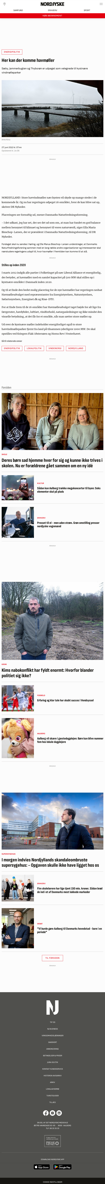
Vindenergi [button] (55, 348)
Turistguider (52, 1095)
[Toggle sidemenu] (101, 4)
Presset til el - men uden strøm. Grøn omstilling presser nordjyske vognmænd (68, 524)
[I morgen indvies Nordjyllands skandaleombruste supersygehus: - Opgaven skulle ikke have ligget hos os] (52, 821)
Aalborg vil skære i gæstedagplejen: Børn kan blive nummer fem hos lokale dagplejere (70, 740)
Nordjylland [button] (75, 348)
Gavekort (52, 1042)
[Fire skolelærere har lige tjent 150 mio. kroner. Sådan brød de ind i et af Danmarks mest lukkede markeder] (18, 888)
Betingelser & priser (52, 1055)
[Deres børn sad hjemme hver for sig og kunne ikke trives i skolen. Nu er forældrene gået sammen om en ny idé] (52, 421)
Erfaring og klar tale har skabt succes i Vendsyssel (65, 700)
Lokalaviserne (52, 1089)
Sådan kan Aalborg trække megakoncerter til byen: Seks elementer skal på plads (68, 490)
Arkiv (52, 1082)
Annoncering (52, 1049)
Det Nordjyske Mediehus (57, 1122)
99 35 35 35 (54, 1128)
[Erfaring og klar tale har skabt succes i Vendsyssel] (18, 698)
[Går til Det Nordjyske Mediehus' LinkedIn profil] (59, 1113)
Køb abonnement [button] (52, 15)
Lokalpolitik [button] (34, 348)
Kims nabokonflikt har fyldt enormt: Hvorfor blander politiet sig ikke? (48, 673)
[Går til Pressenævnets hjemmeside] (52, 1141)
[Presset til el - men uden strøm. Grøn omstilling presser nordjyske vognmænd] (18, 522)
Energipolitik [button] (12, 52)
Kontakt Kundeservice (52, 1069)
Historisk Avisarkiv (53, 1075)
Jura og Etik (52, 1062)
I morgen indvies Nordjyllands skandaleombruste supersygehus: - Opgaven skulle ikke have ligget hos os (50, 862)
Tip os (52, 1022)
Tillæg (52, 1102)
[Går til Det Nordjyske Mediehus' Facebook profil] (46, 1113)
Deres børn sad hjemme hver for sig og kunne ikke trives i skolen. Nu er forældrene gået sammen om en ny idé (52, 463)
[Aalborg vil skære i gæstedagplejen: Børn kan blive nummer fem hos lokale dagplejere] (18, 738)
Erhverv (52, 10)
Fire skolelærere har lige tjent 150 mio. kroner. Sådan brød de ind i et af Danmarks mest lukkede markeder (69, 890)
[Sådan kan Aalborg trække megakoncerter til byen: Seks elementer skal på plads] (18, 487)
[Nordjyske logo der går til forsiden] (52, 4)
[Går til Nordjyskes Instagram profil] (52, 1113)
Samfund (18, 10)
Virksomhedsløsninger (52, 1035)
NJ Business (52, 1029)
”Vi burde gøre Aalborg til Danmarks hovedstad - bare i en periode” (69, 930)
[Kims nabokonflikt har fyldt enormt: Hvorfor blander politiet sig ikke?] (52, 621)
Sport (87, 10)
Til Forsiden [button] (52, 958)
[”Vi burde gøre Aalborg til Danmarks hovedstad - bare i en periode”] (18, 928)
